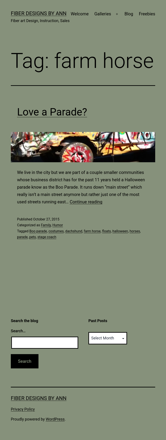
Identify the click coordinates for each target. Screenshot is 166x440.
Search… (18, 331)
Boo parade (38, 231)
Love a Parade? (52, 112)
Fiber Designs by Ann (39, 13)
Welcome (80, 13)
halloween (120, 231)
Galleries (102, 13)
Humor (57, 225)
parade (22, 237)
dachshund (73, 231)
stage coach (46, 237)
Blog (128, 13)
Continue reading (86, 201)
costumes (56, 231)
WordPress (55, 419)
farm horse (92, 231)
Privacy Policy (23, 409)
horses (134, 231)
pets (32, 237)
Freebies (147, 13)
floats (106, 231)
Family (46, 225)
